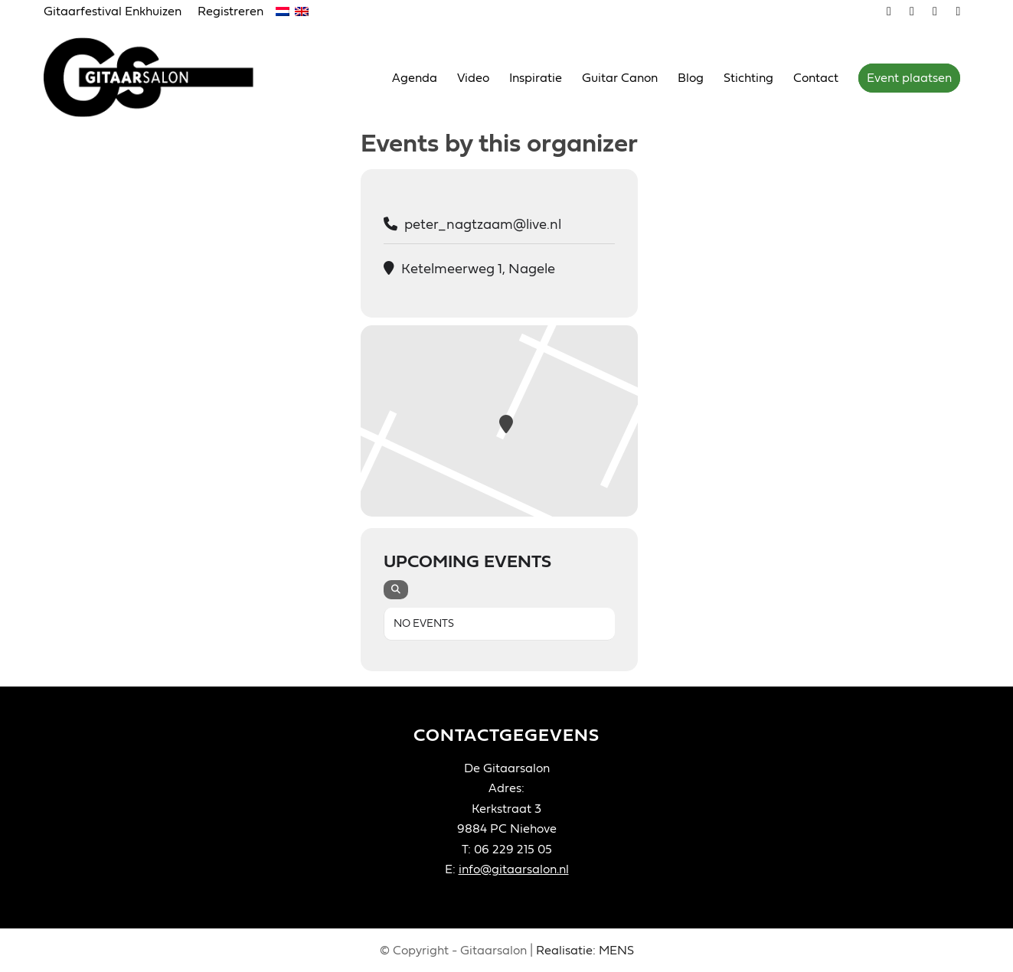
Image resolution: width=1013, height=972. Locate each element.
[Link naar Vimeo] (889, 11)
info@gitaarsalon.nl (514, 869)
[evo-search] (396, 589)
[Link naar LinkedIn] (958, 11)
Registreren (230, 11)
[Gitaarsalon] (160, 77)
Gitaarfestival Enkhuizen (112, 11)
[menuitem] (117, 12)
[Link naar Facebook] (935, 11)
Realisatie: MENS (585, 950)
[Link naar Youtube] (912, 11)
